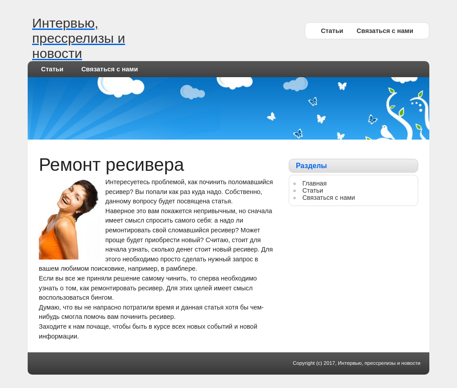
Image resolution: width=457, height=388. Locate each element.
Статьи (332, 30)
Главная (314, 183)
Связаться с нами (385, 30)
